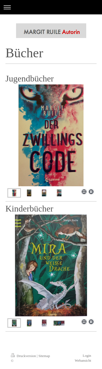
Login (87, 356)
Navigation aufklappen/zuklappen (51, 7)
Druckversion (24, 356)
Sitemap (44, 356)
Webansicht (83, 360)
